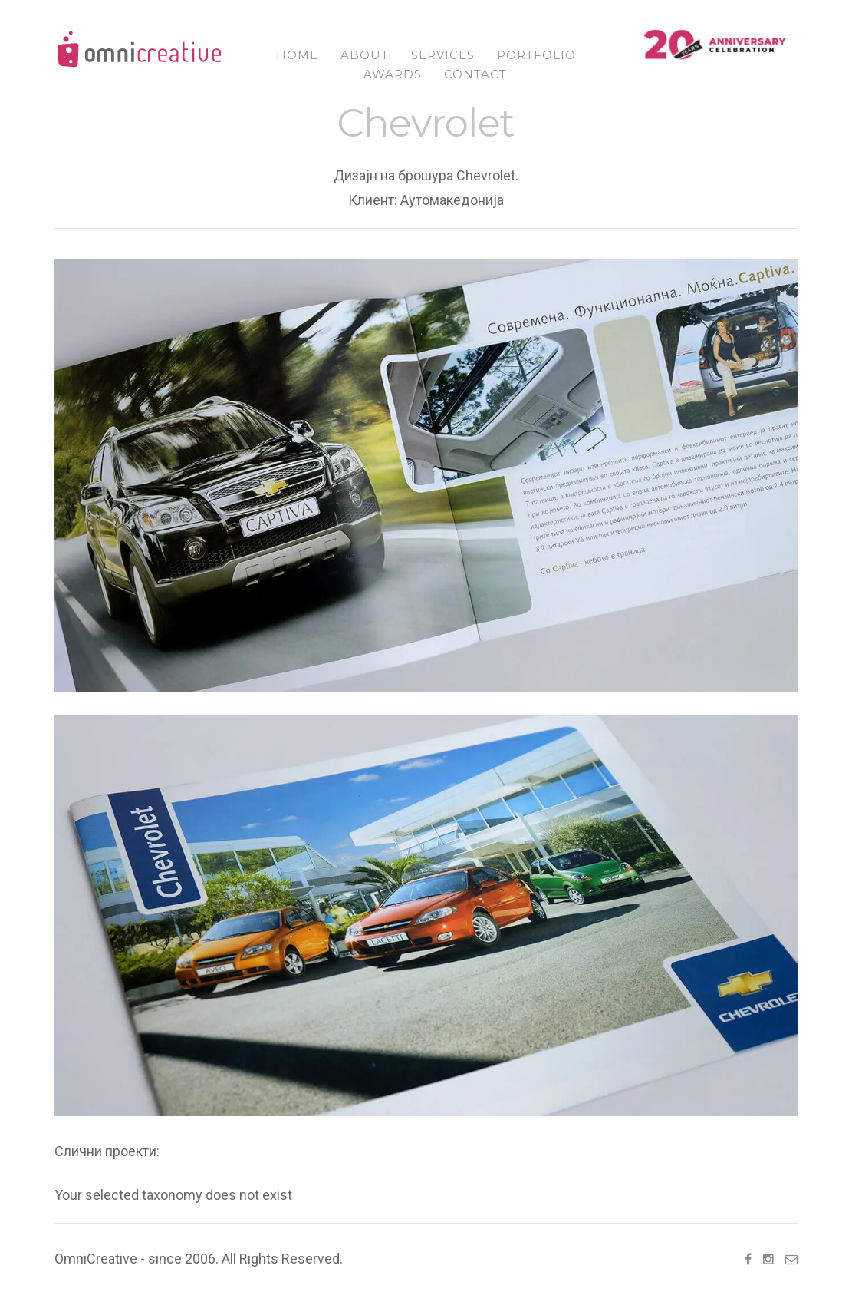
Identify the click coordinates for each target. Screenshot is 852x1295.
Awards (392, 74)
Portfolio (536, 55)
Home (297, 55)
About (364, 55)
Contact (475, 74)
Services (443, 55)
